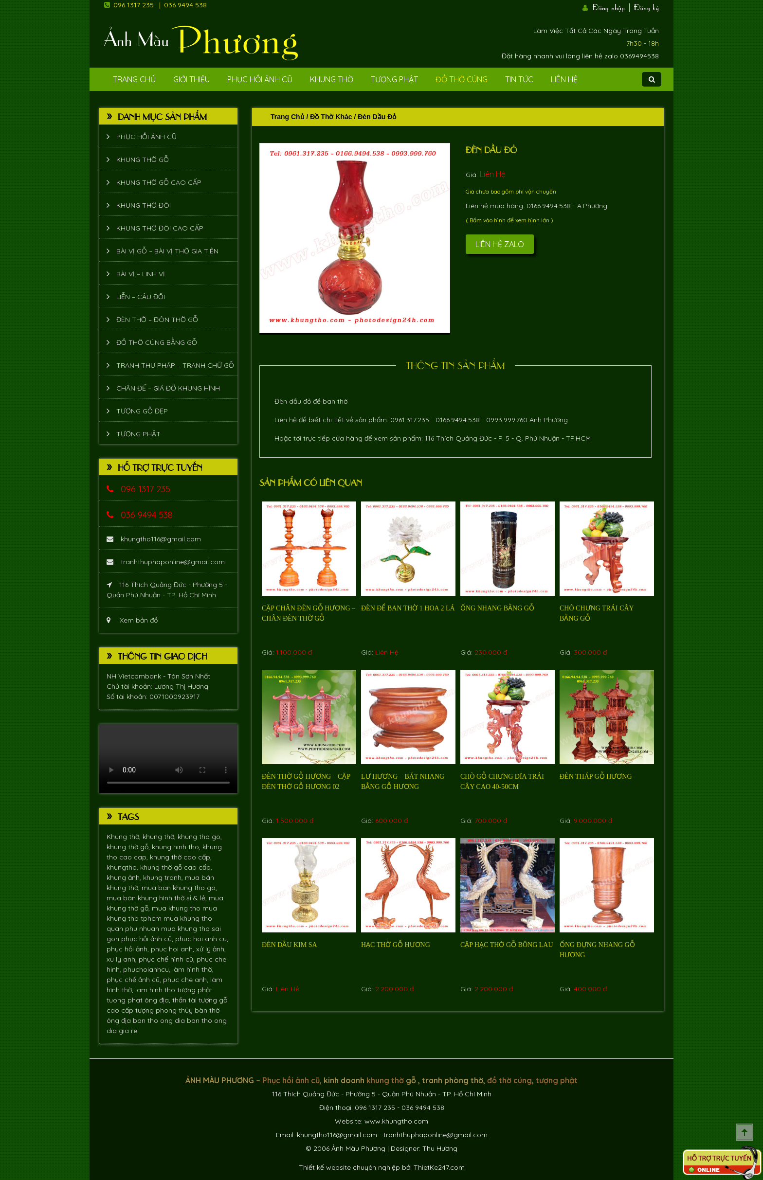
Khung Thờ (331, 79)
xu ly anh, (123, 959)
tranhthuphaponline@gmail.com (166, 561)
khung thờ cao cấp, (181, 857)
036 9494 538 (185, 4)
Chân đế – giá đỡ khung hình (168, 388)
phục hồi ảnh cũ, (148, 938)
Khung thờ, (125, 836)
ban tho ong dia (160, 1020)
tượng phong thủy (165, 1010)
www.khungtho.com (396, 1121)
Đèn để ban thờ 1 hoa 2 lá (408, 608)
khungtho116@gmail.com (154, 539)
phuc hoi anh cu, (201, 938)
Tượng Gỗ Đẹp (142, 411)
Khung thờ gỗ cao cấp (158, 182)
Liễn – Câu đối (140, 296)
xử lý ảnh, (211, 949)
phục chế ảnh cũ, (135, 979)
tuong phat (126, 1000)
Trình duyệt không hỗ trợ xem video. (168, 758)
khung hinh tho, (177, 846)
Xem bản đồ (132, 620)
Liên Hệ (564, 79)
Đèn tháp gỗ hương (596, 776)
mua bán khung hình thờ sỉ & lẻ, (158, 898)
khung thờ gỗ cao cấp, (176, 867)
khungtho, (123, 867)
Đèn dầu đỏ (491, 149)
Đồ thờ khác (331, 117)
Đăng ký (646, 6)
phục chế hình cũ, (168, 959)
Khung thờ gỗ (142, 159)
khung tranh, (164, 877)
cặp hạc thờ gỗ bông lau (506, 944)
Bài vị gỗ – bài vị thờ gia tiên (167, 251)
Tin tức (519, 79)
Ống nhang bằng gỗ (497, 608)
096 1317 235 (133, 4)
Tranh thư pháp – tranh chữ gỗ (175, 365)
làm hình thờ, (192, 969)
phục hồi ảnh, (129, 949)
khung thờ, (160, 836)
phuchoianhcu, (147, 969)
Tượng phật (394, 79)
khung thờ (385, 1080)
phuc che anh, (186, 979)
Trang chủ (288, 117)
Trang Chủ (134, 79)
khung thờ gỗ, (129, 846)
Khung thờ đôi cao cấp (159, 228)
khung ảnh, (125, 877)
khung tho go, (200, 836)
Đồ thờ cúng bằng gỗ (156, 342)
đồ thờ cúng (509, 1080)
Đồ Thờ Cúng (462, 79)
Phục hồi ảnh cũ (259, 79)
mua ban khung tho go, (179, 887)
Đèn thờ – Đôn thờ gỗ (157, 319)
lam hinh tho (156, 989)
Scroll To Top (744, 1132)
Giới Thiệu (191, 79)
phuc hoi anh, (173, 949)
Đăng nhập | (612, 6)
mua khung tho (177, 908)
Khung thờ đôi (143, 205)
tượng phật (194, 989)
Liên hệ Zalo (499, 244)
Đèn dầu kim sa (289, 944)
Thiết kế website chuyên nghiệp (349, 1167)
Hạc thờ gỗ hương (395, 944)
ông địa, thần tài (172, 1000)
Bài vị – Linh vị (140, 273)
